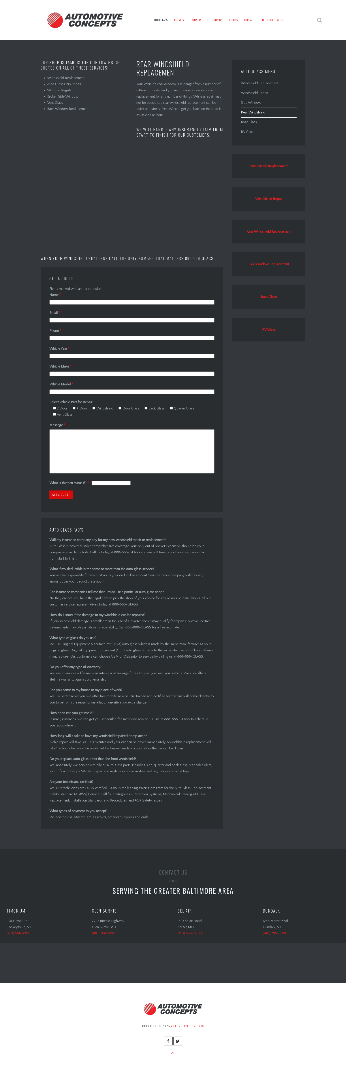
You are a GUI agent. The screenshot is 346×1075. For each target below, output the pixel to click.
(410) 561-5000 (18, 933)
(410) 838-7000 (189, 933)
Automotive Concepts (187, 1026)
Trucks (233, 19)
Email (54, 313)
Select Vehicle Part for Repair (70, 402)
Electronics (214, 19)
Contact (249, 19)
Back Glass (155, 408)
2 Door (60, 408)
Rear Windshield (253, 112)
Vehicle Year (59, 349)
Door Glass (128, 408)
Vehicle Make (60, 366)
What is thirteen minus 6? (69, 483)
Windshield (102, 408)
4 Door (80, 408)
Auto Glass (160, 19)
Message (57, 425)
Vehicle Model (61, 384)
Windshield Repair (254, 93)
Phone (55, 331)
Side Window (251, 103)
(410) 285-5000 (275, 933)
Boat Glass (249, 122)
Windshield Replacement (259, 83)
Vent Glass (63, 415)
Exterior (196, 19)
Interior (179, 19)
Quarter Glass (182, 408)
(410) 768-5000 (104, 933)
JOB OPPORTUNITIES (272, 19)
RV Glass (247, 132)
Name (55, 295)
